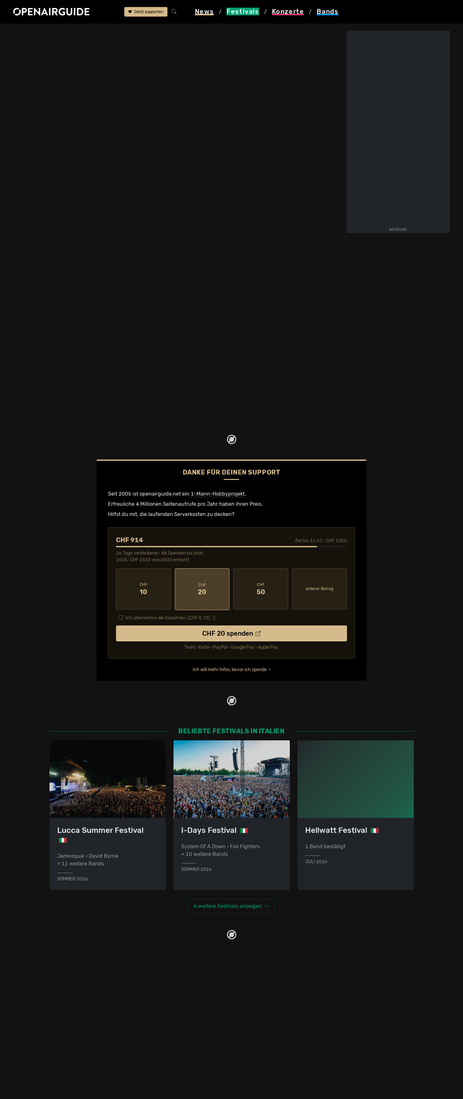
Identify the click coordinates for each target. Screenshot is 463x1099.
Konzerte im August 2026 (173, 1041)
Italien (79, 32)
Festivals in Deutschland (79, 1003)
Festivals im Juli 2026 (76, 1034)
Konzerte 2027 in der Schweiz (178, 1057)
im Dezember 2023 (112, 32)
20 (202, 588)
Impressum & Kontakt (261, 1018)
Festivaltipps (65, 988)
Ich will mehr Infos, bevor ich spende (230, 668)
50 (261, 588)
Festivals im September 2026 (85, 1049)
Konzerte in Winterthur (170, 1011)
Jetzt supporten (145, 12)
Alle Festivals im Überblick (81, 1057)
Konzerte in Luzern (165, 1018)
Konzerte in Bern (162, 1003)
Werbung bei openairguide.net (271, 1003)
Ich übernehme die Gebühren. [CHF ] (168, 617)
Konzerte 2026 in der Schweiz (178, 1049)
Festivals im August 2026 (80, 1041)
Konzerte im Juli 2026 (169, 1034)
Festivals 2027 (67, 1018)
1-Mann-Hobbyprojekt (218, 494)
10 (143, 588)
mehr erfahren (34, 411)
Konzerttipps (158, 988)
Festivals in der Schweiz (78, 995)
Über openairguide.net (262, 988)
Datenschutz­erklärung (262, 1011)
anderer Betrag (319, 588)
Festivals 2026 (67, 1011)
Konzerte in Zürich (165, 995)
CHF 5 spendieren (49, 397)
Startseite (25, 32)
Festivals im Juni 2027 (77, 1026)
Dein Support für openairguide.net (276, 995)
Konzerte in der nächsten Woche (181, 1026)
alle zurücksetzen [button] (86, 89)
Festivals (54, 32)
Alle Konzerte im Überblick (174, 1064)
